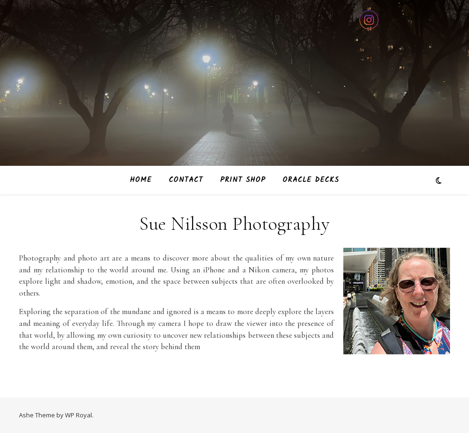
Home (141, 180)
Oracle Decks (311, 180)
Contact (186, 180)
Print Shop (243, 180)
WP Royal (78, 415)
